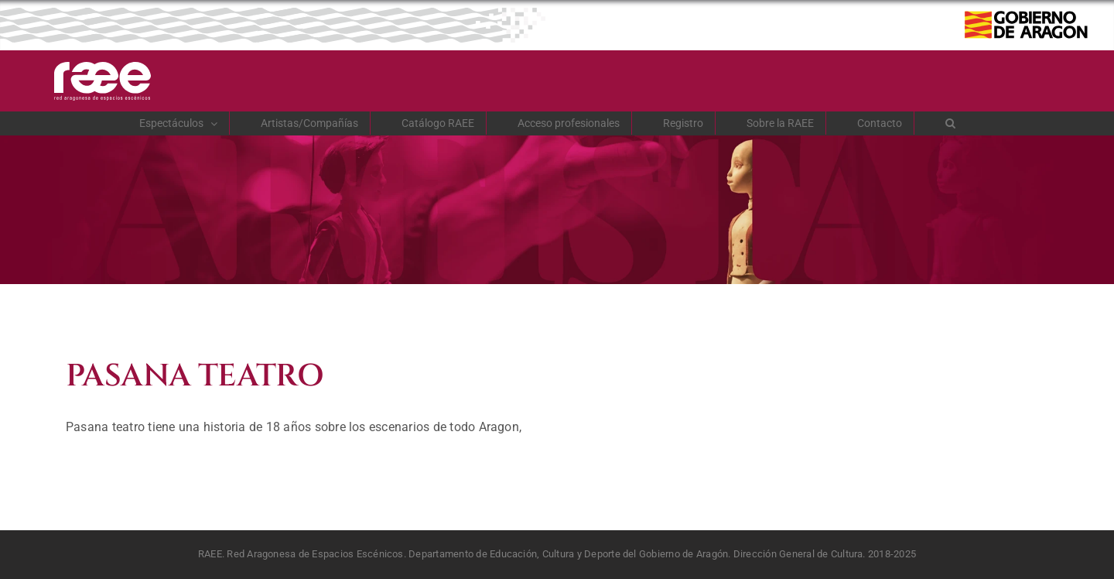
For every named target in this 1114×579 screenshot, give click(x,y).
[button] (951, 123)
